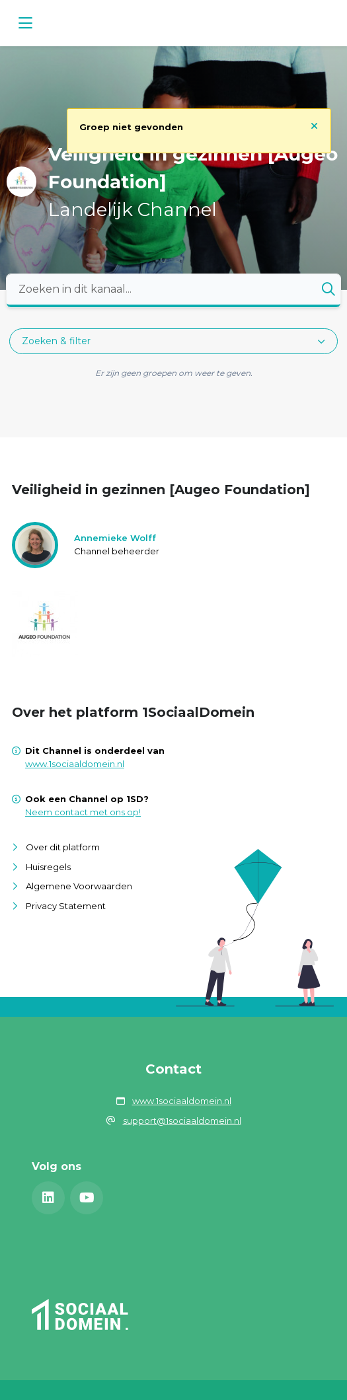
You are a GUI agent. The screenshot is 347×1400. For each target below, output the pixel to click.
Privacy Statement (66, 906)
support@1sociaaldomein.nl (182, 1120)
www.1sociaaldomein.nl (74, 763)
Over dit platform (63, 847)
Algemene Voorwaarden (79, 886)
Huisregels (48, 867)
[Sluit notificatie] (314, 125)
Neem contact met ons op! (83, 812)
